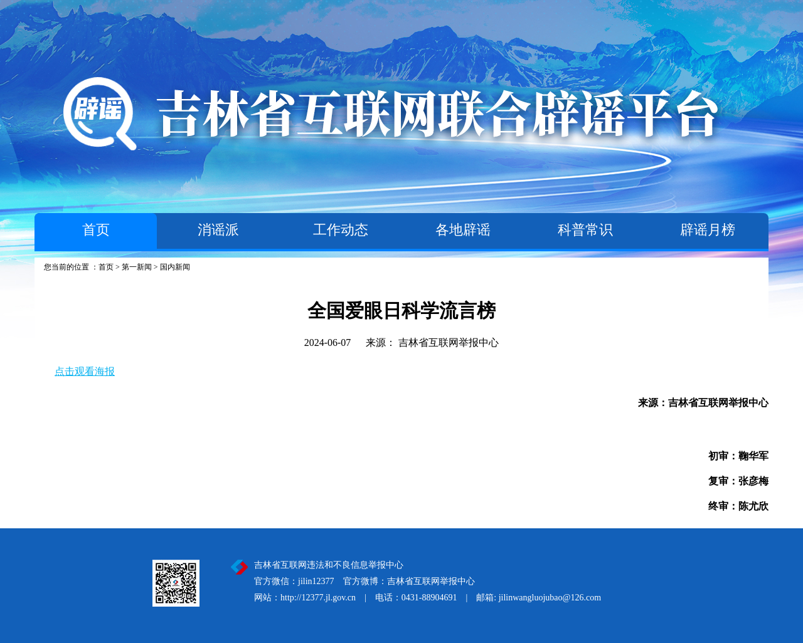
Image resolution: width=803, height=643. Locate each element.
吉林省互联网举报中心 (448, 342)
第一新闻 (137, 267)
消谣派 (218, 230)
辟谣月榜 (707, 230)
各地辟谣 (463, 230)
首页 (96, 230)
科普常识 (585, 230)
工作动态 (340, 230)
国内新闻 (175, 267)
